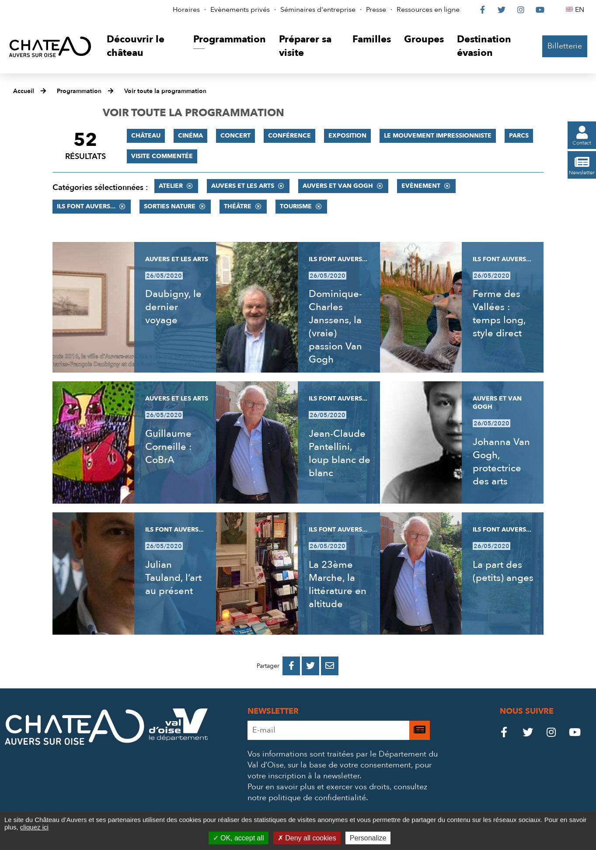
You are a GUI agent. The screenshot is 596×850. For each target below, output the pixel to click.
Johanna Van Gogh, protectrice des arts (501, 461)
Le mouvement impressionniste (437, 135)
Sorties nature (169, 206)
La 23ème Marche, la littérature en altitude (337, 584)
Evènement (420, 186)
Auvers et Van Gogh (338, 186)
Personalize (368, 838)
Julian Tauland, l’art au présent (173, 578)
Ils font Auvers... (86, 206)
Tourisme (296, 206)
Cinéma (190, 135)
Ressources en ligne (428, 9)
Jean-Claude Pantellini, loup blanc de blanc (339, 453)
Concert (235, 135)
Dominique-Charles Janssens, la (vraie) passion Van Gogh (335, 326)
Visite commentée (162, 156)
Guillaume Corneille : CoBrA (168, 446)
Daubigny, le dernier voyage (173, 307)
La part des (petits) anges (503, 571)
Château (145, 135)
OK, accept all (238, 838)
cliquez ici (34, 827)
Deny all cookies (307, 838)
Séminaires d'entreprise (318, 9)
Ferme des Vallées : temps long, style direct (499, 313)
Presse (376, 9)
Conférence (289, 135)
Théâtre (237, 206)
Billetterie (564, 46)
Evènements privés (240, 9)
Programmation (79, 91)
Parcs (519, 135)
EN (581, 9)
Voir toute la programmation (165, 91)
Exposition (347, 135)
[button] (143, 46)
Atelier (171, 186)
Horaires (186, 9)
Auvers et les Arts (242, 186)
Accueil (23, 91)
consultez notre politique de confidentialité (337, 792)
